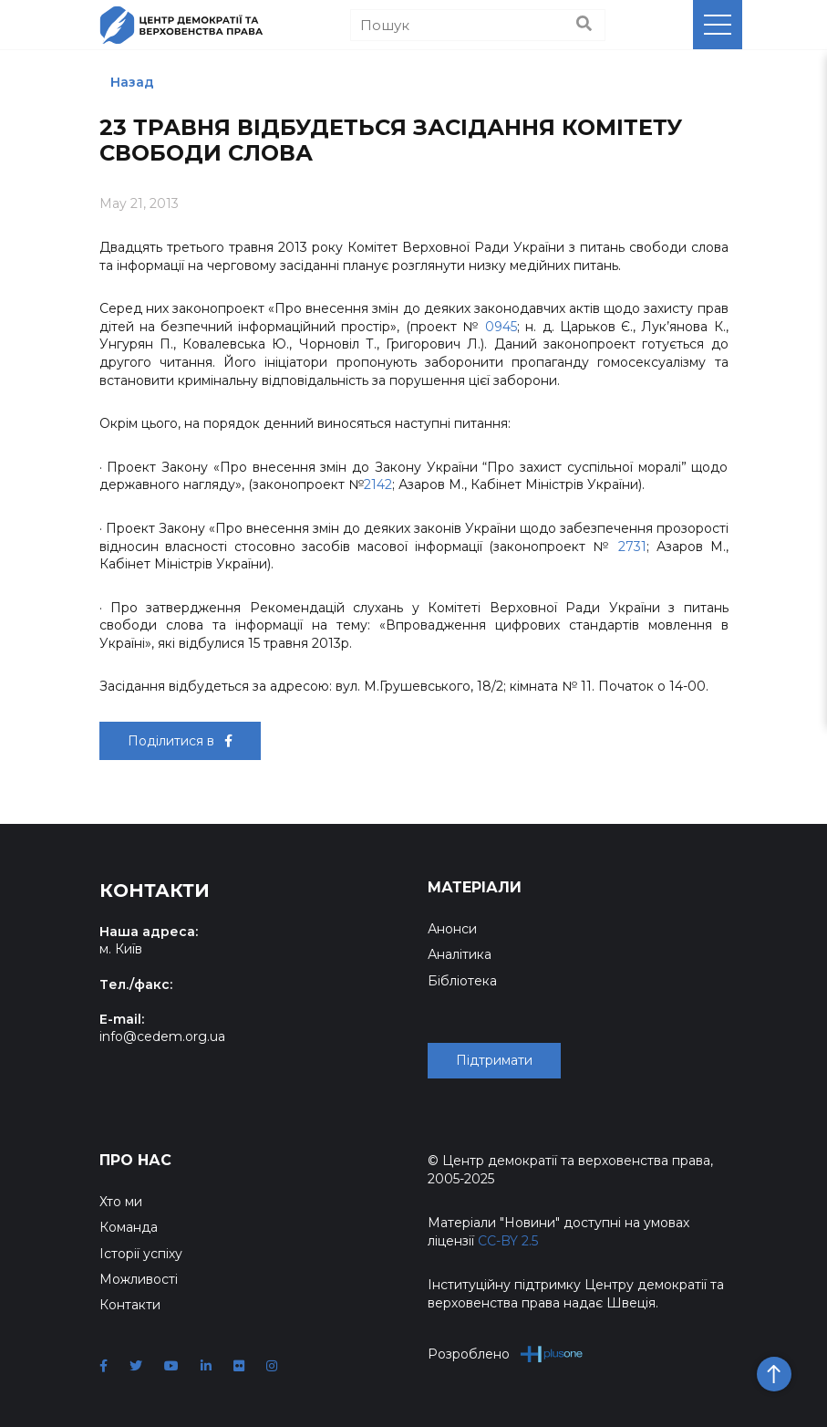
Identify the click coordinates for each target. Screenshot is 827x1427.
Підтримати (494, 1060)
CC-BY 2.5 (508, 1241)
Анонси (452, 929)
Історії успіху (140, 1253)
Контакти (129, 1305)
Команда (128, 1227)
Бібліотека (462, 981)
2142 (378, 484)
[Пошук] (477, 25)
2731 (632, 546)
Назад (132, 82)
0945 (501, 326)
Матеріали (475, 887)
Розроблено (506, 1354)
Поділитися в (180, 741)
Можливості (138, 1279)
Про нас (135, 1160)
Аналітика (459, 954)
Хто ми (120, 1201)
